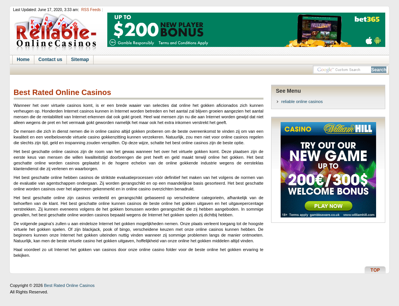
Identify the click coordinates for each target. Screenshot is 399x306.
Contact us (50, 59)
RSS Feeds (91, 10)
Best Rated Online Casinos (62, 93)
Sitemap (80, 59)
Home (23, 59)
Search (378, 69)
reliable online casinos (302, 101)
